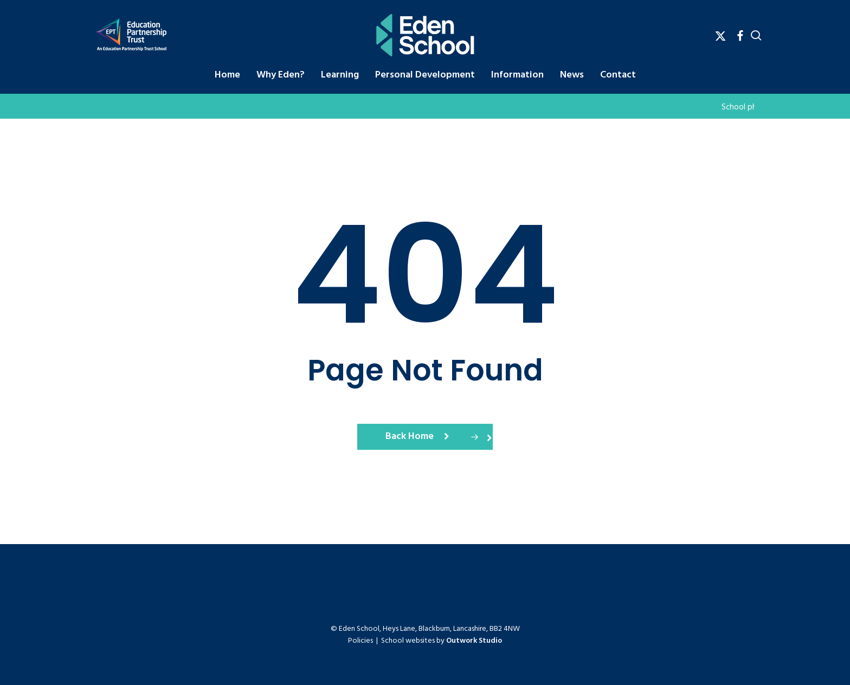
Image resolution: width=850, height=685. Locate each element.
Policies (360, 641)
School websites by (441, 641)
